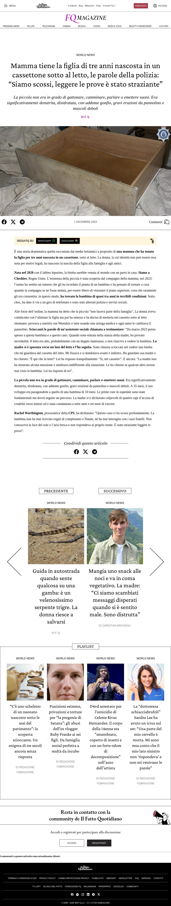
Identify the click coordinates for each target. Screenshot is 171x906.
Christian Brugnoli (116, 625)
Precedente (56, 491)
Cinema (67, 26)
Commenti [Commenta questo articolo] (159, 221)
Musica (82, 26)
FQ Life (30, 26)
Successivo (115, 491)
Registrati (99, 843)
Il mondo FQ (109, 5)
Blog (81, 6)
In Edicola (72, 6)
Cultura (163, 26)
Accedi (71, 843)
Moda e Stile (114, 26)
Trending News (11, 26)
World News (85, 55)
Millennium (89, 6)
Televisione (48, 26)
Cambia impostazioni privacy (73, 878)
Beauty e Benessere (140, 26)
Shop (98, 6)
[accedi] (160, 6)
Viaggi (96, 26)
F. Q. (87, 117)
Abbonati (141, 5)
